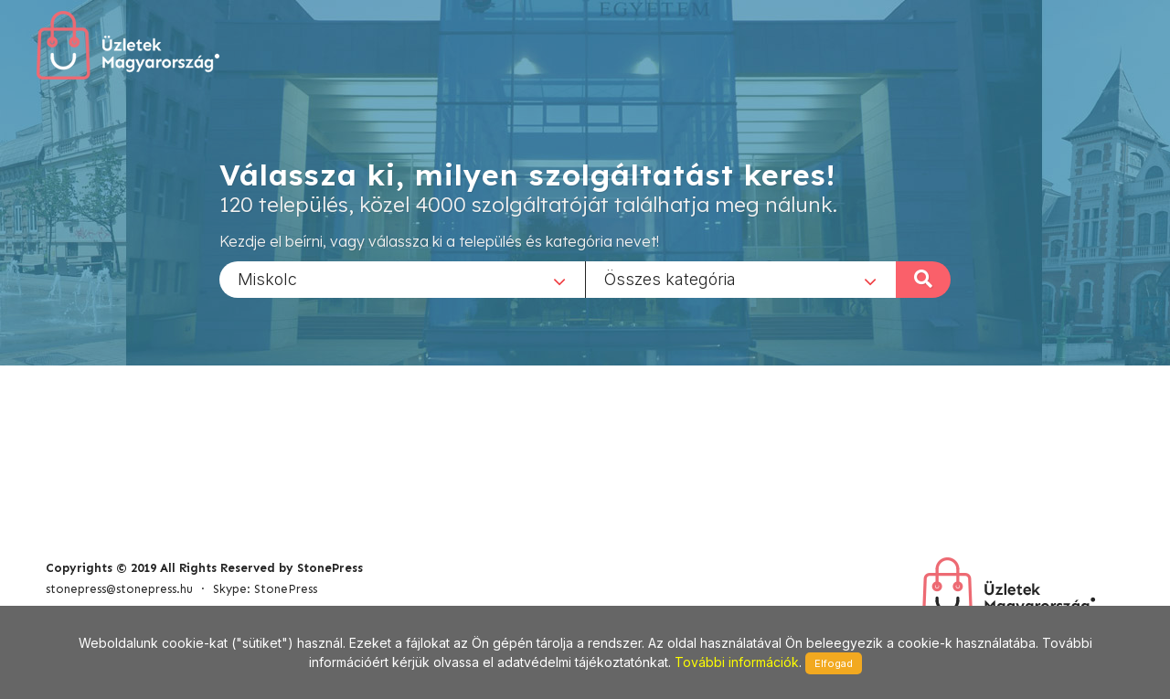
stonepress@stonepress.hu (119, 589)
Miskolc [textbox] (267, 278)
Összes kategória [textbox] (670, 278)
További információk (737, 662)
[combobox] (402, 278)
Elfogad (833, 663)
